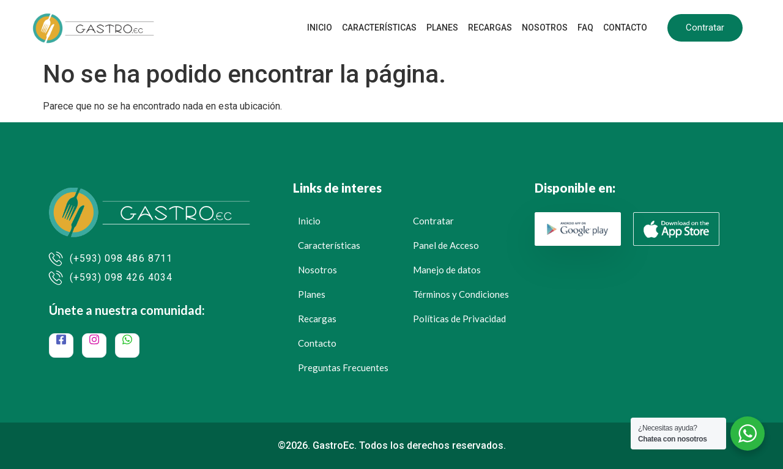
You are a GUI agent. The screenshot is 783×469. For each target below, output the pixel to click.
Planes (442, 27)
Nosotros (545, 27)
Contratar (705, 27)
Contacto (625, 27)
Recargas (490, 27)
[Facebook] (61, 345)
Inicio (319, 27)
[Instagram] (94, 345)
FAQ (585, 27)
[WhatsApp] (127, 345)
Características (379, 27)
